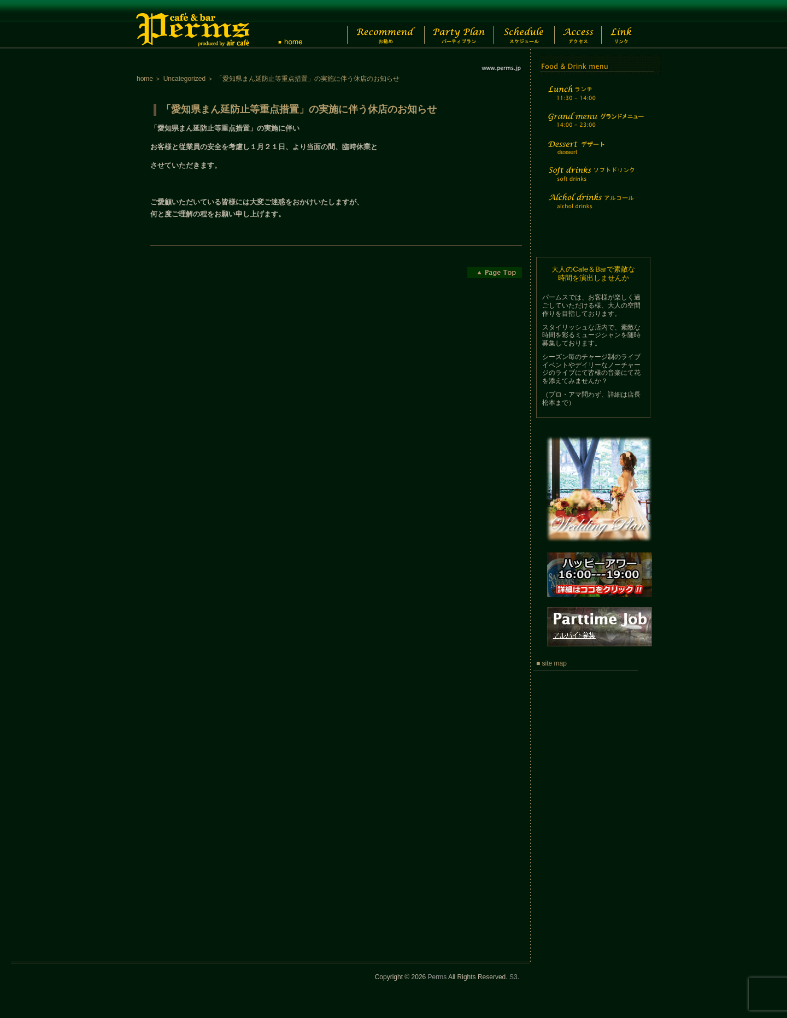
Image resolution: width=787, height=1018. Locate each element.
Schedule (522, 24)
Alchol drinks (594, 208)
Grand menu (594, 127)
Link (630, 24)
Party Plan (453, 24)
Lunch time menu (594, 99)
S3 (513, 977)
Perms (437, 977)
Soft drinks (594, 181)
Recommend (376, 24)
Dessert (594, 155)
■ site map (551, 663)
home (145, 79)
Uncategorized (184, 79)
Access (583, 24)
